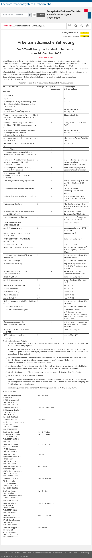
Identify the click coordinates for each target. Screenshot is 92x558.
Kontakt (5, 553)
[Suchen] (41, 15)
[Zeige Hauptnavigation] (87, 4)
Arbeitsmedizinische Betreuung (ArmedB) (26, 25)
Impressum (26, 553)
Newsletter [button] (15, 553)
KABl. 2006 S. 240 (46, 57)
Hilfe (70, 553)
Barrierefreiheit (59, 553)
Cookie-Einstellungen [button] (82, 553)
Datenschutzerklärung (42, 553)
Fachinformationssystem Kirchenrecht (26, 4)
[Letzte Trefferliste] (34, 15)
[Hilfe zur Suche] (30, 15)
